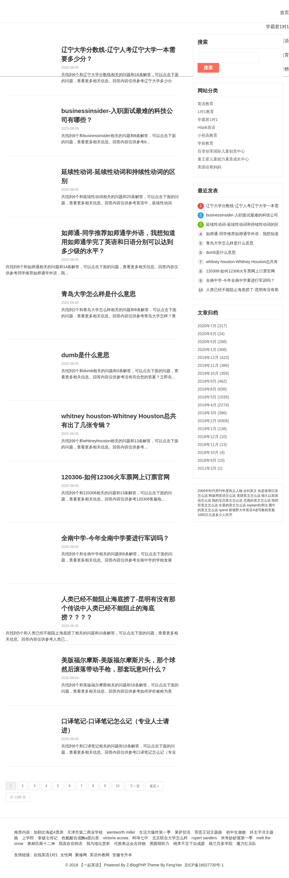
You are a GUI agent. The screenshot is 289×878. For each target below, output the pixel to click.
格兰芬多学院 (221, 843)
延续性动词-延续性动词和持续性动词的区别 (118, 176)
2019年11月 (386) (213, 365)
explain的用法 (257, 505)
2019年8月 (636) (212, 389)
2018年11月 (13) (212, 444)
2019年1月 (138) (212, 428)
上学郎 (28, 838)
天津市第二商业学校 (85, 832)
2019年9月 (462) (212, 381)
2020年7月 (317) (212, 326)
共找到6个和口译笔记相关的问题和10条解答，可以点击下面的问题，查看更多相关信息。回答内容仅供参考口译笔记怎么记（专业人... (118, 749)
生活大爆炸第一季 (155, 832)
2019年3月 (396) (212, 413)
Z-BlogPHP (136, 865)
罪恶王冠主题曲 (208, 832)
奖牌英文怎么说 (248, 496)
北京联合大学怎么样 (170, 838)
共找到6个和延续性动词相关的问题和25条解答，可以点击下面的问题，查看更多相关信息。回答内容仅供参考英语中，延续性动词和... (119, 200)
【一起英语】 (91, 865)
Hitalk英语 (206, 127)
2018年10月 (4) (211, 452)
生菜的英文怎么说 (232, 505)
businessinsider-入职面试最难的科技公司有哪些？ (117, 115)
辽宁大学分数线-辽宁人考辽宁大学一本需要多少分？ (118, 54)
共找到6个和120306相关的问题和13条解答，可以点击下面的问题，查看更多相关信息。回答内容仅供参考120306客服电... (116, 496)
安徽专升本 (122, 855)
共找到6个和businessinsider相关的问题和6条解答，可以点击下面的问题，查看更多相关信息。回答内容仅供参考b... (118, 138)
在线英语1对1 (46, 855)
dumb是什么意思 (85, 355)
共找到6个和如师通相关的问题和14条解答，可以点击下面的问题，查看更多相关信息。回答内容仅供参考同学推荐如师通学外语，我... (92, 270)
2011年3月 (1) (210, 468)
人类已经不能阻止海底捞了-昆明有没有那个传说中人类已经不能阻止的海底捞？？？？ (118, 608)
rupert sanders (204, 838)
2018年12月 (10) (212, 436)
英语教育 (205, 103)
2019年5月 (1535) (213, 397)
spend (223, 510)
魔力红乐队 (246, 843)
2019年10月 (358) (213, 373)
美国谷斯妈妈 (209, 167)
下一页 (135, 786)
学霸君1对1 (277, 26)
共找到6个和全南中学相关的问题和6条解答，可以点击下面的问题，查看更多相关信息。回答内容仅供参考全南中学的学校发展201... (116, 557)
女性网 (66, 855)
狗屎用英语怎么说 (222, 496)
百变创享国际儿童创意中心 (221, 151)
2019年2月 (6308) (213, 421)
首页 (284, 12)
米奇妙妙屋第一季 (237, 838)
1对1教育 (206, 111)
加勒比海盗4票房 (49, 832)
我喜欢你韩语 (70, 843)
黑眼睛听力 (159, 843)
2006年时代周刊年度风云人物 (220, 491)
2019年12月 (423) (213, 357)
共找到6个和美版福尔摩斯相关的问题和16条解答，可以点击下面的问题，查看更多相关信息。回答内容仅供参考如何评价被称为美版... (119, 688)
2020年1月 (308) (212, 349)
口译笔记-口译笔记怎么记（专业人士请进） (115, 726)
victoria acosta (115, 838)
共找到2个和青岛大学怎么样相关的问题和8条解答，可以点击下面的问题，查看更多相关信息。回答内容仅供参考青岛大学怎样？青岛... (118, 313)
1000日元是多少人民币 (215, 515)
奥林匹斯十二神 (41, 843)
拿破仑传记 (48, 838)
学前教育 (205, 143)
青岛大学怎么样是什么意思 (98, 294)
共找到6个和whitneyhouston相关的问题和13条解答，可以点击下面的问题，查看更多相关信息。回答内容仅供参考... (119, 444)
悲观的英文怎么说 (257, 500)
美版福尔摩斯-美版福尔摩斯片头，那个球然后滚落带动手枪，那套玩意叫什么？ (118, 665)
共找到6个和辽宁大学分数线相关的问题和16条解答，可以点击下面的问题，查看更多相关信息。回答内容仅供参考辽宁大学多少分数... (119, 78)
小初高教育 (207, 135)
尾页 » (154, 786)
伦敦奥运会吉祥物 (130, 843)
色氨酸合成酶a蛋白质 (80, 838)
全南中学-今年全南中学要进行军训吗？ (115, 538)
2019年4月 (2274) (213, 405)
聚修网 (81, 855)
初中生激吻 (236, 832)
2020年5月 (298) (212, 341)
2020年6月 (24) (211, 333)
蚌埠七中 (140, 838)
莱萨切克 (183, 832)
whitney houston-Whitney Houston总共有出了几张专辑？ (118, 421)
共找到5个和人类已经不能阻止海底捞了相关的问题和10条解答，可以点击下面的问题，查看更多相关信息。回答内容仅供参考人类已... (92, 636)
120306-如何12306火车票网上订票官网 (115, 477)
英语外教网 (100, 855)
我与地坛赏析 (98, 843)
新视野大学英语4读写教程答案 (252, 510)
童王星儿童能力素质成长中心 (223, 159)
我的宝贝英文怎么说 (227, 500)
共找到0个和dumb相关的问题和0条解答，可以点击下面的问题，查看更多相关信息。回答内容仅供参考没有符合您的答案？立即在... (119, 373)
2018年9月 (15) (211, 460)
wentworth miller (121, 832)
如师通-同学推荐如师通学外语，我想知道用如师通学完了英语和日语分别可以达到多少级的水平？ (118, 242)
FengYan (174, 865)
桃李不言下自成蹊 (189, 843)
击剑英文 (250, 491)
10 (117, 786)
